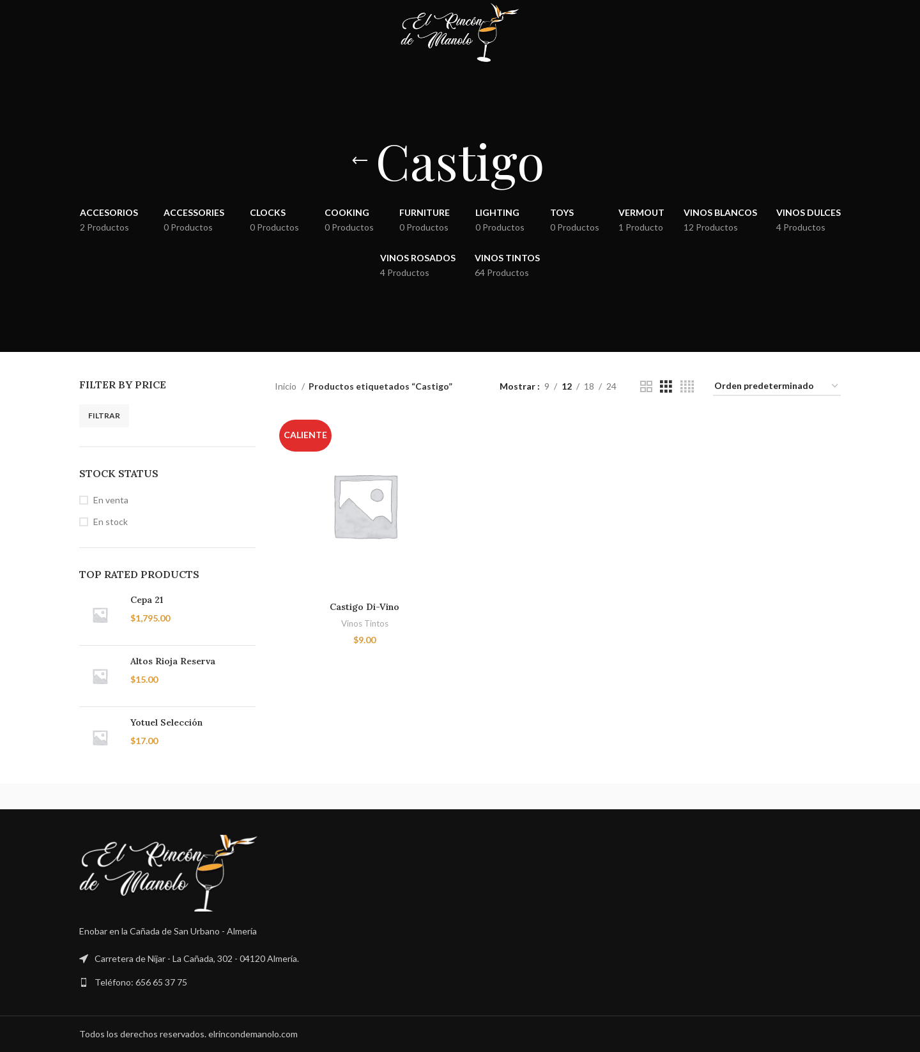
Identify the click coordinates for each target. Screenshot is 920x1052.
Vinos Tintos (364, 623)
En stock (110, 521)
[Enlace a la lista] (460, 982)
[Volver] (360, 161)
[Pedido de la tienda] (777, 386)
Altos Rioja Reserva (172, 661)
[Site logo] (460, 32)
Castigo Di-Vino (364, 607)
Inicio (286, 386)
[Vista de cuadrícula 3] (666, 387)
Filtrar (104, 415)
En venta (110, 499)
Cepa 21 (146, 600)
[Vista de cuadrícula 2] (646, 387)
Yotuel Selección (166, 722)
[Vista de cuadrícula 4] (687, 387)
